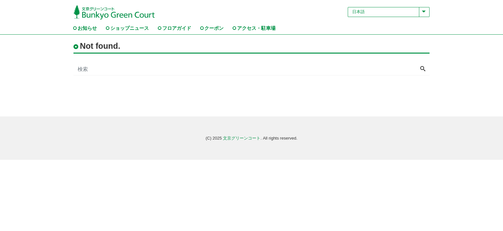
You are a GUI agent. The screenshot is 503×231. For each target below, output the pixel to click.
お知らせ (87, 28)
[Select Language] (388, 12)
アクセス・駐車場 (256, 28)
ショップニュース (129, 28)
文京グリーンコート (241, 138)
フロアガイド (176, 28)
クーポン (214, 28)
